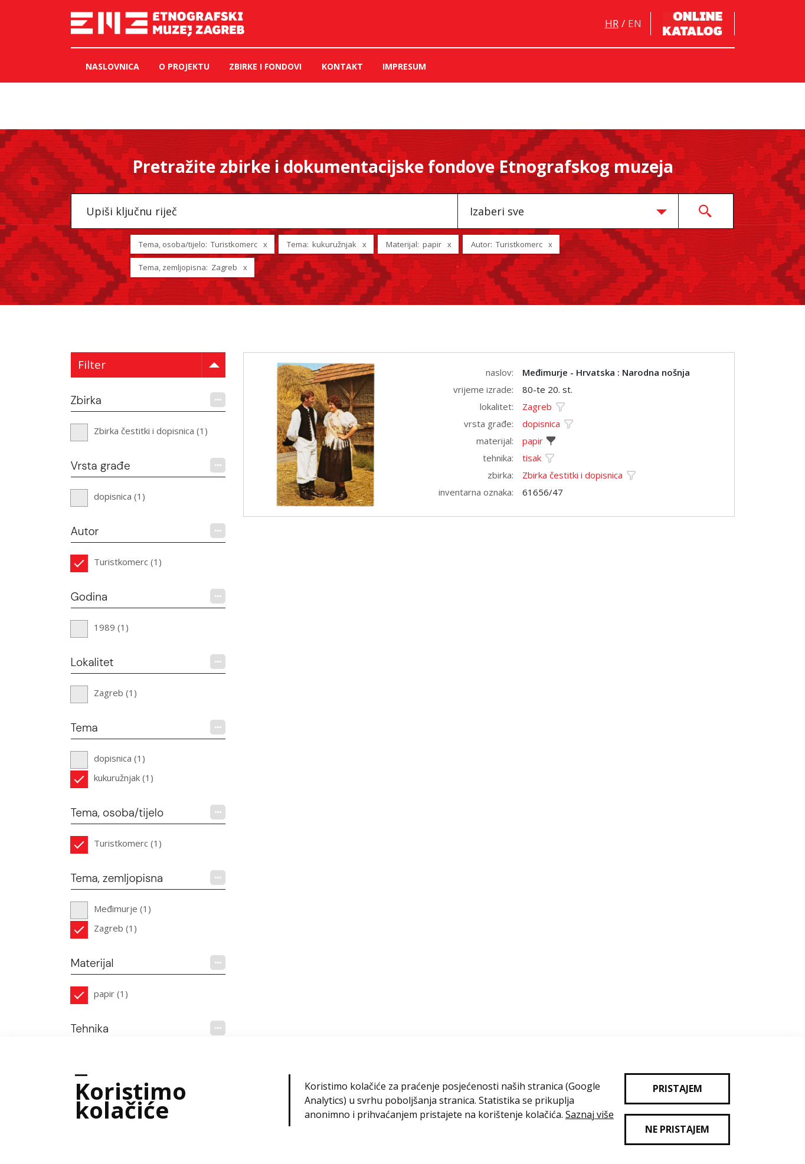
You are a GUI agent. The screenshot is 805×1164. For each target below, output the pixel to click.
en (635, 23)
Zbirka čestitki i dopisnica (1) (151, 431)
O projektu (184, 66)
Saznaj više (589, 1114)
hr (612, 23)
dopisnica (541, 423)
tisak (531, 458)
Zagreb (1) (115, 693)
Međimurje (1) (122, 908)
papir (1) (111, 993)
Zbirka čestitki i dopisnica (572, 475)
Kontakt (342, 66)
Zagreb (537, 406)
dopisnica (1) (119, 496)
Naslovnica (112, 66)
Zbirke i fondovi (265, 66)
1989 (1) (111, 627)
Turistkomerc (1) (128, 562)
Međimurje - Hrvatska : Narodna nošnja (606, 372)
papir (532, 441)
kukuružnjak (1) (123, 777)
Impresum (404, 66)
